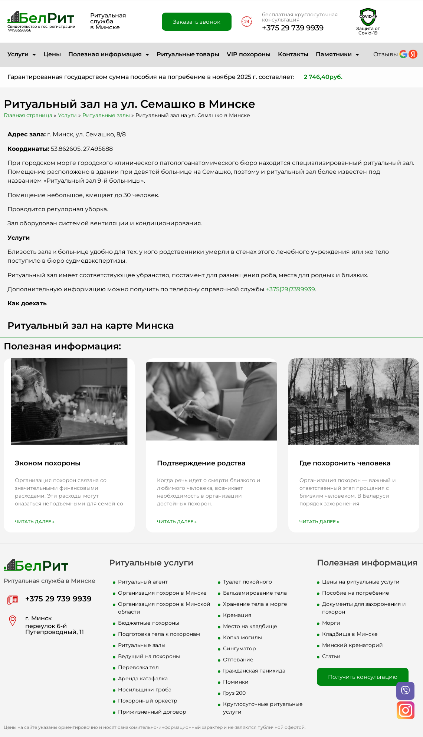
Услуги (21, 54)
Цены (52, 54)
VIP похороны (248, 54)
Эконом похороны (48, 463)
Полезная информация (108, 54)
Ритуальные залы (106, 115)
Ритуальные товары (188, 54)
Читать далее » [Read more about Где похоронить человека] (319, 521)
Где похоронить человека (345, 463)
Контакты (293, 54)
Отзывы (385, 54)
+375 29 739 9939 (293, 27)
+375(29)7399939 (290, 289)
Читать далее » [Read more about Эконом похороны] (35, 521)
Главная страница (28, 115)
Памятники (337, 54)
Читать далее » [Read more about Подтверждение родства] (177, 521)
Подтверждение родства (201, 463)
